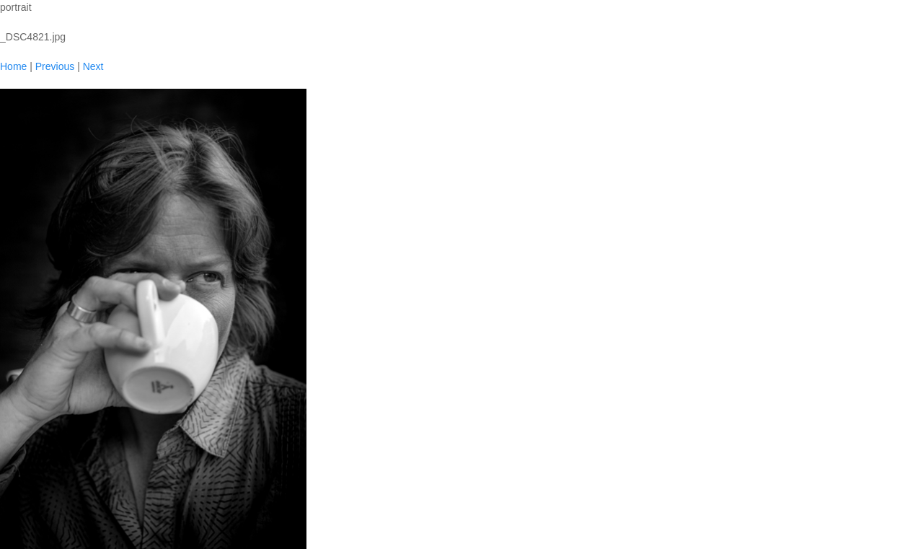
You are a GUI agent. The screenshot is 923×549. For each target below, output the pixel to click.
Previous (54, 66)
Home (13, 66)
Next (93, 66)
